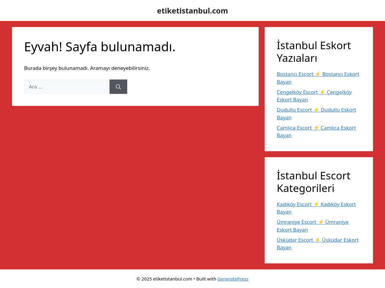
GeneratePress (232, 279)
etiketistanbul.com (192, 10)
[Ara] (118, 87)
